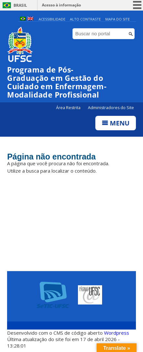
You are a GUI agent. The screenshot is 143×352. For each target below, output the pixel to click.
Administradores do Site (111, 107)
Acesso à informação (61, 5)
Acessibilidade (52, 19)
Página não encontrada (51, 156)
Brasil (20, 5)
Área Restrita (68, 107)
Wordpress (116, 333)
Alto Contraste (85, 19)
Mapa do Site (117, 19)
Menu (115, 123)
